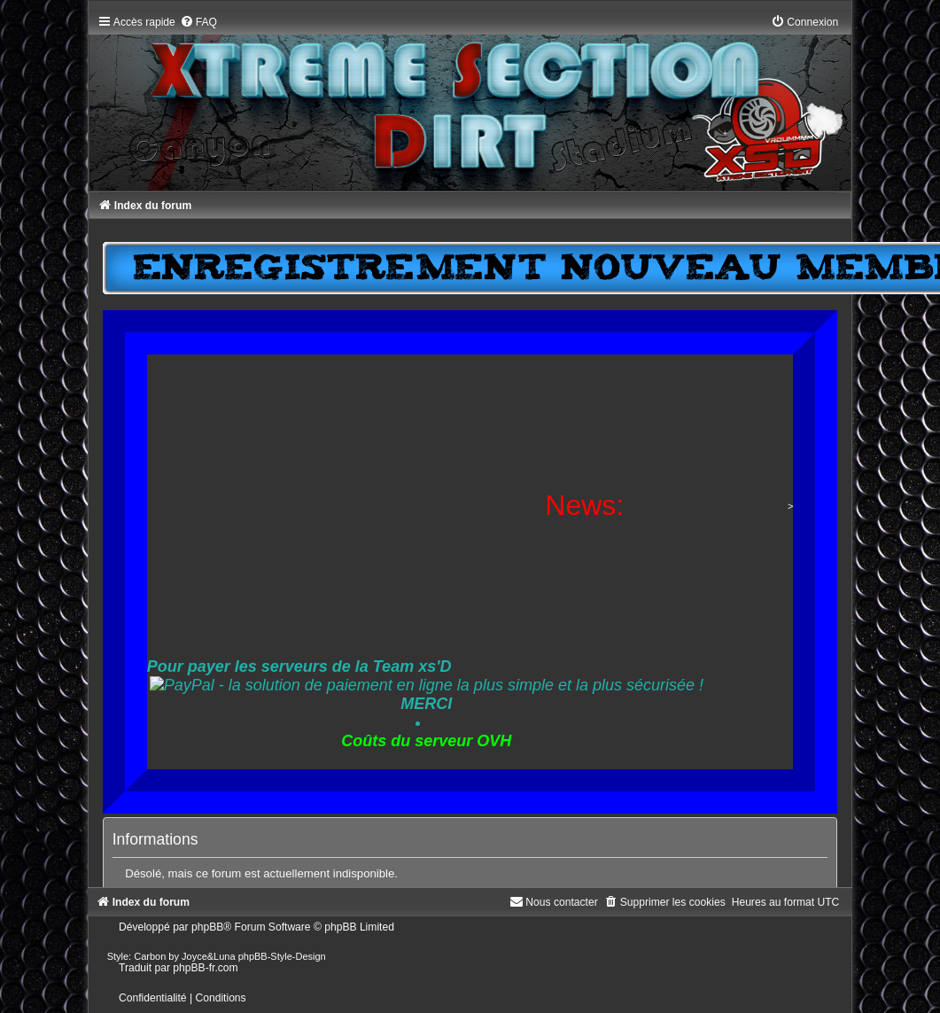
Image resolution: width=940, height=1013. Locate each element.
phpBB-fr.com (205, 968)
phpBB (207, 927)
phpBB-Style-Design (282, 956)
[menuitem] (198, 22)
